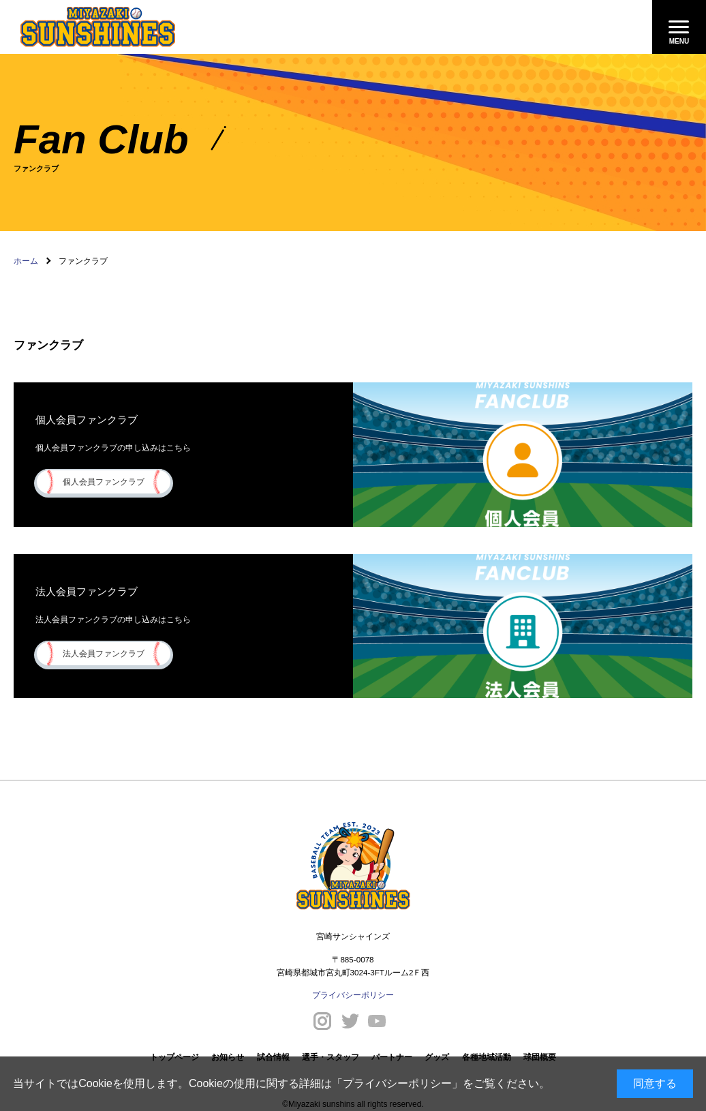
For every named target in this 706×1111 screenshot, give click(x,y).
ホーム (26, 261)
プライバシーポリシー (397, 1083)
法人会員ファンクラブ (103, 653)
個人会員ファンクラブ (103, 481)
